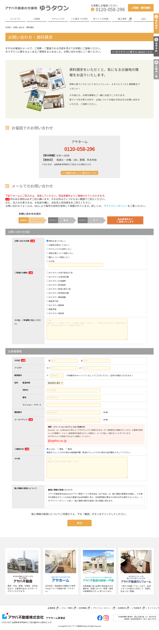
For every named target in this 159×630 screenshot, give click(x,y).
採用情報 (83, 608)
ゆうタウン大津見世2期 (59, 276)
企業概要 (51, 608)
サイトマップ (153, 608)
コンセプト (15, 18)
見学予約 (156, 47)
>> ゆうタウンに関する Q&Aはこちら (132, 52)
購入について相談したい (59, 257)
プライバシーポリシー (115, 206)
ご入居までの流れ (79, 18)
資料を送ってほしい (57, 241)
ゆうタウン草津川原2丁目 (60, 289)
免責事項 (122, 608)
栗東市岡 (52, 309)
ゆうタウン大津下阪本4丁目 (60, 272)
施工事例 (122, 18)
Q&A (143, 18)
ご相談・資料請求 (141, 7)
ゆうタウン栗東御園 (57, 297)
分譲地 (37, 18)
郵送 (70, 449)
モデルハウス (58, 18)
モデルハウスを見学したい (60, 249)
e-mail (52, 449)
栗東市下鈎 (53, 301)
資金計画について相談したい (61, 253)
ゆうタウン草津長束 (57, 285)
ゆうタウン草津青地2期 (59, 293)
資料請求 (156, 24)
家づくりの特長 (100, 18)
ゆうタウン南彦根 (56, 313)
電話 (61, 449)
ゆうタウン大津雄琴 (57, 280)
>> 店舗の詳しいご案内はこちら (79, 173)
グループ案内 (67, 608)
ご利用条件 (136, 608)
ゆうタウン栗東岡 (56, 305)
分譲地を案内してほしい (59, 245)
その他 (51, 261)
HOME (8, 27)
